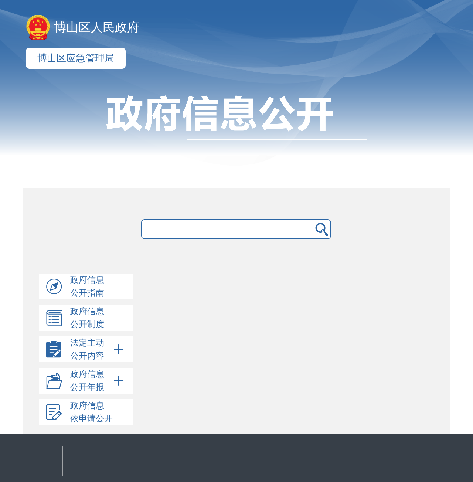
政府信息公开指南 (87, 286)
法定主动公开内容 (98, 349)
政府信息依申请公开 (91, 412)
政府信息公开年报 (98, 381)
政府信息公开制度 (87, 318)
